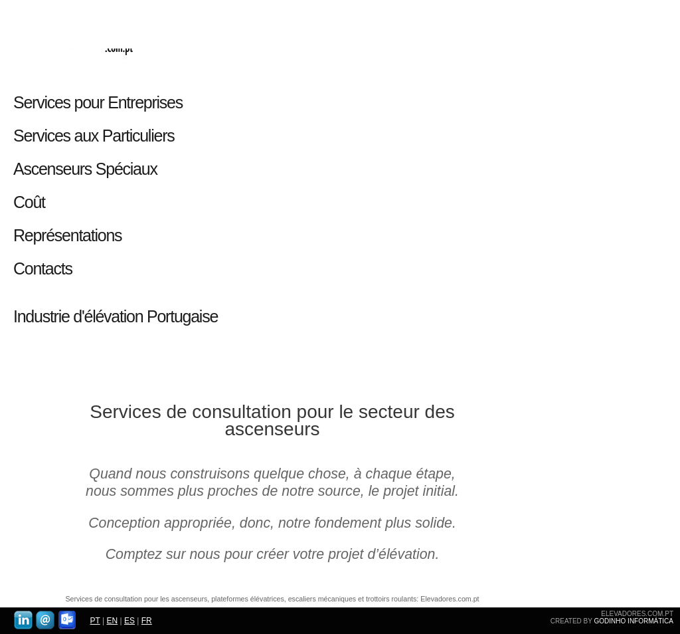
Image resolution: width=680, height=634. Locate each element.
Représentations (67, 235)
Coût (29, 202)
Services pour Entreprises (101, 102)
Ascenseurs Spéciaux (85, 168)
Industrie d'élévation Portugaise (115, 316)
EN (112, 620)
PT (95, 620)
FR (146, 620)
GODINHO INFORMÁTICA (633, 621)
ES (129, 620)
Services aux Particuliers (93, 135)
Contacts (42, 268)
